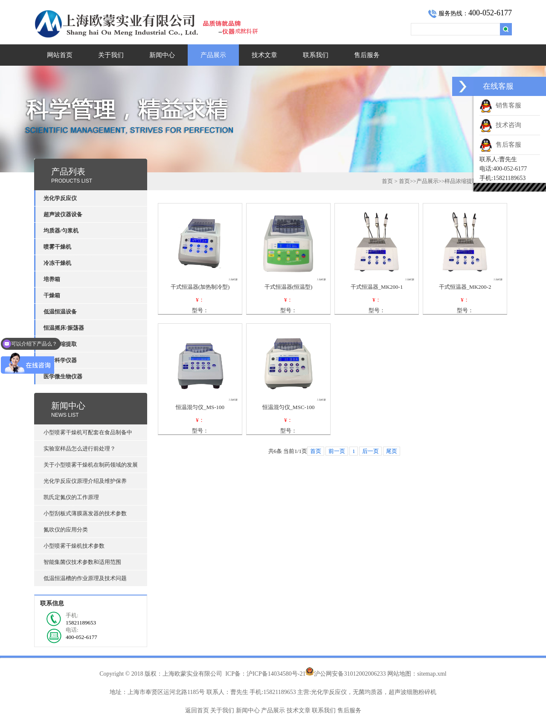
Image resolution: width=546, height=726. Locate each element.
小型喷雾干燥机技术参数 (74, 546)
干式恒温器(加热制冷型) (200, 287)
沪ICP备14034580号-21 (276, 674)
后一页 (370, 451)
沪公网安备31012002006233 (350, 674)
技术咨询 (500, 125)
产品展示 (213, 55)
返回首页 (197, 710)
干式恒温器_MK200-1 (377, 287)
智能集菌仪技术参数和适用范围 (82, 562)
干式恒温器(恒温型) (288, 287)
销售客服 (500, 105)
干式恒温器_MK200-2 (465, 287)
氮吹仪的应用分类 (66, 529)
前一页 (336, 451)
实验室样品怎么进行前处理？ (80, 448)
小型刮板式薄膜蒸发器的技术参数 (85, 513)
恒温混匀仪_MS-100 (200, 407)
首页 (387, 181)
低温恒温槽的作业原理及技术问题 (85, 578)
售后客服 (500, 144)
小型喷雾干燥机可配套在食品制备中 (88, 432)
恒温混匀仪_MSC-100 (288, 407)
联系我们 (315, 55)
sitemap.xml (432, 674)
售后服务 (367, 55)
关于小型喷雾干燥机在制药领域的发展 (91, 465)
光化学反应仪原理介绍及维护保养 (85, 481)
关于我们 (111, 55)
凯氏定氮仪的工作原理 (71, 497)
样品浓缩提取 (461, 181)
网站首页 (60, 55)
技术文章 (264, 55)
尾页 (391, 451)
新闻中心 (162, 55)
